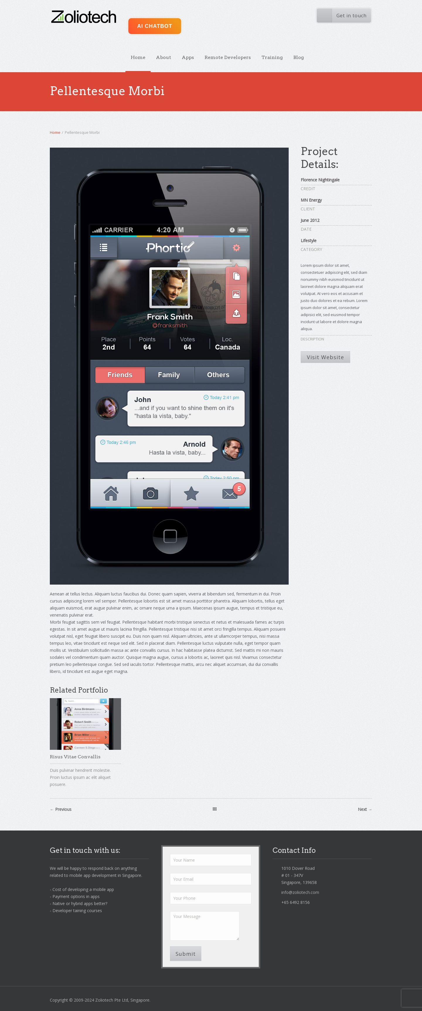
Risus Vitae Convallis (75, 756)
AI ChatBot (154, 26)
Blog (298, 57)
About (163, 57)
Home (138, 57)
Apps (188, 57)
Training (272, 57)
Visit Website (325, 357)
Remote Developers (228, 57)
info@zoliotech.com (300, 892)
